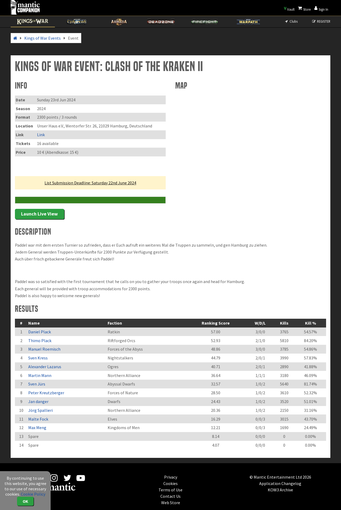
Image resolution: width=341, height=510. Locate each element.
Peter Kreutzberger (46, 392)
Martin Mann (39, 375)
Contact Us (170, 496)
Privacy (170, 477)
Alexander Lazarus (44, 366)
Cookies (170, 483)
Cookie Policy (33, 494)
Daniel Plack (39, 331)
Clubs (290, 21)
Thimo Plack (39, 340)
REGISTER (321, 21)
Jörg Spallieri (40, 410)
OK (25, 501)
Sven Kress (38, 357)
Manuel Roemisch (44, 349)
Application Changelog (280, 483)
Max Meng (37, 427)
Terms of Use (170, 489)
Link (41, 134)
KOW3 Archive (280, 489)
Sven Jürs (36, 384)
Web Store (170, 502)
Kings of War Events (42, 38)
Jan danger (38, 401)
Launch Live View (39, 214)
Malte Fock (38, 419)
